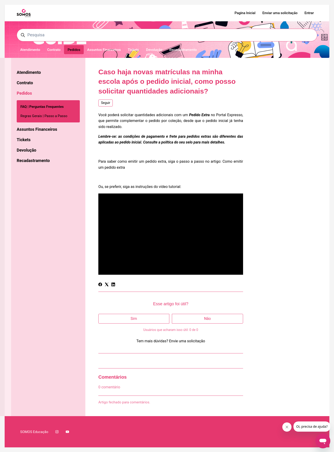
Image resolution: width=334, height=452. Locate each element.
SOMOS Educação (34, 432)
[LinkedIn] (113, 285)
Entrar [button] (309, 13)
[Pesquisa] (167, 35)
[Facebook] (100, 285)
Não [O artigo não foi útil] (207, 318)
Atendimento (30, 50)
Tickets (133, 50)
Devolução (154, 50)
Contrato (54, 50)
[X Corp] (107, 285)
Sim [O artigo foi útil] (134, 318)
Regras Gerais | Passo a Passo (43, 116)
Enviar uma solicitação (279, 13)
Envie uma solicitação (187, 341)
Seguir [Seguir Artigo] (105, 103)
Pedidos (73, 50)
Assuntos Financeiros (104, 50)
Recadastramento (183, 50)
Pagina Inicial (244, 13)
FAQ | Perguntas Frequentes (42, 107)
